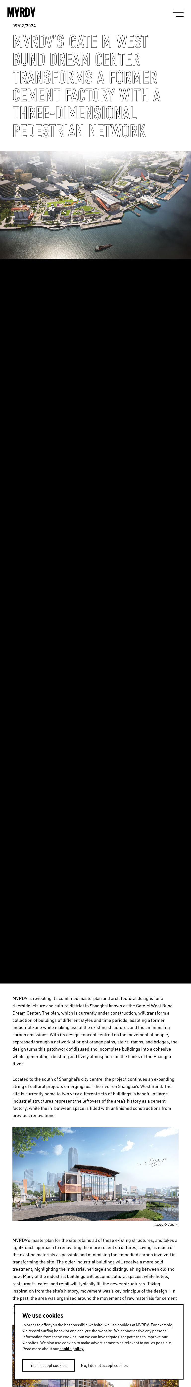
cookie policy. (71, 1348)
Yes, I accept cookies (48, 1365)
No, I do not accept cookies (104, 1365)
